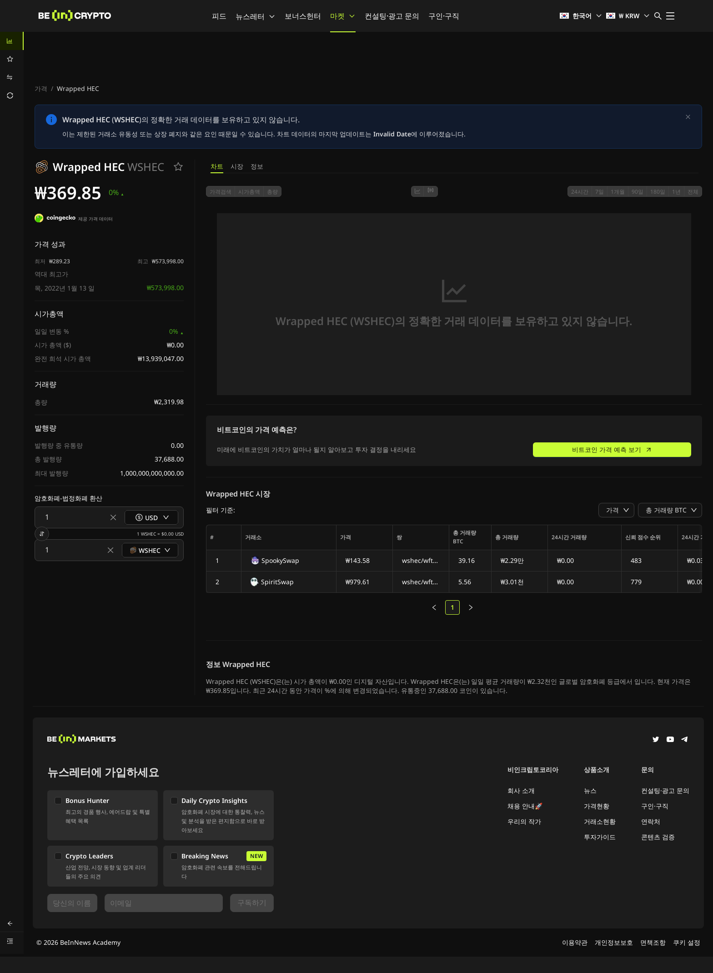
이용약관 (574, 940)
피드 (219, 16)
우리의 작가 (524, 819)
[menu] (12, 68)
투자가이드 (600, 835)
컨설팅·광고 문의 (392, 16)
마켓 (343, 16)
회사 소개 (521, 788)
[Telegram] (684, 738)
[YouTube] (670, 738)
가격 (41, 88)
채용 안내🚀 (524, 804)
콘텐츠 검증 (658, 835)
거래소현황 (600, 819)
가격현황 (596, 804)
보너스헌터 (303, 16)
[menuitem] (12, 41)
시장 (237, 166)
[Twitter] (655, 738)
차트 (217, 166)
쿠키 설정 (686, 940)
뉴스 (590, 788)
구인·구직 (443, 16)
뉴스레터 (256, 16)
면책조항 (653, 940)
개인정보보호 (614, 940)
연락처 (650, 819)
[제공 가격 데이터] (55, 219)
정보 (257, 166)
